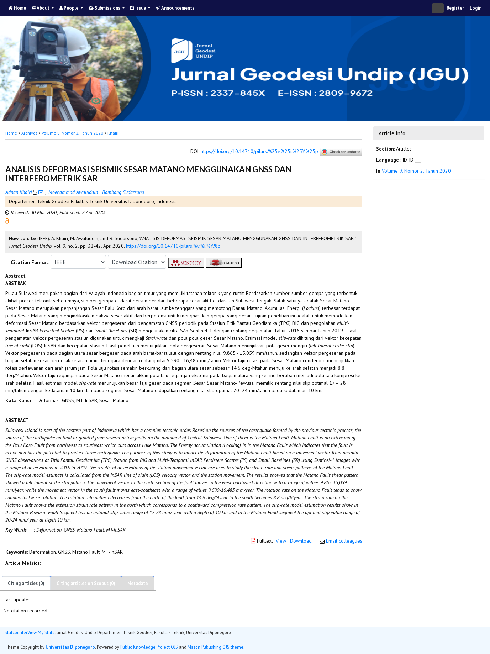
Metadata (137, 583)
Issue (138, 8)
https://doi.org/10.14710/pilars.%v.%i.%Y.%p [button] (173, 246)
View (281, 541)
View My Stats (40, 632)
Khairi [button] (112, 133)
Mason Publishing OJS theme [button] (215, 647)
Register (455, 8)
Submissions (105, 8)
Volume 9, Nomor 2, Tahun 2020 (72, 133)
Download (301, 541)
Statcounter (16, 632)
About (41, 8)
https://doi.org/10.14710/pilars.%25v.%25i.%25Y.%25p (259, 151)
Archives (29, 133)
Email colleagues (344, 541)
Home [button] (11, 133)
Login (475, 8)
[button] (7, 220)
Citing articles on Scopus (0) (86, 583)
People (69, 8)
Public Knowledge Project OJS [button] (149, 647)
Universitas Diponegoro (70, 647)
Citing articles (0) (26, 583)
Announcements (175, 8)
